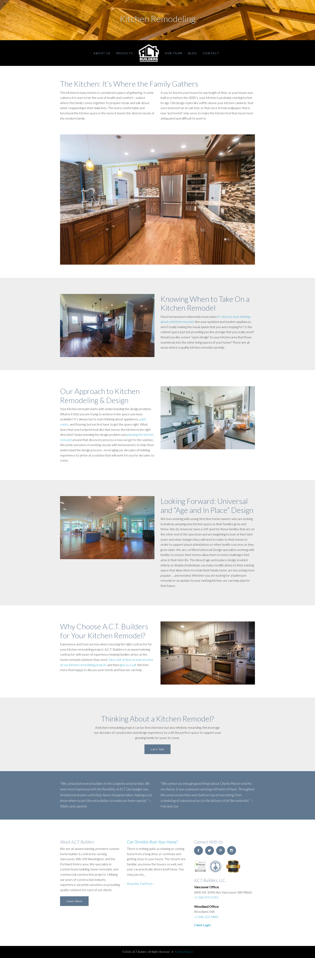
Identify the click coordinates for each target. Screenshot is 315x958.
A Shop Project (184, 951)
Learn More (74, 901)
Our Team (173, 53)
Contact (211, 53)
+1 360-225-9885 (206, 917)
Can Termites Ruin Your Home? (152, 841)
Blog (192, 53)
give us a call (128, 665)
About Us (102, 53)
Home (149, 53)
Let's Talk (157, 749)
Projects (124, 53)
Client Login (202, 925)
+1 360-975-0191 (206, 897)
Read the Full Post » (140, 883)
